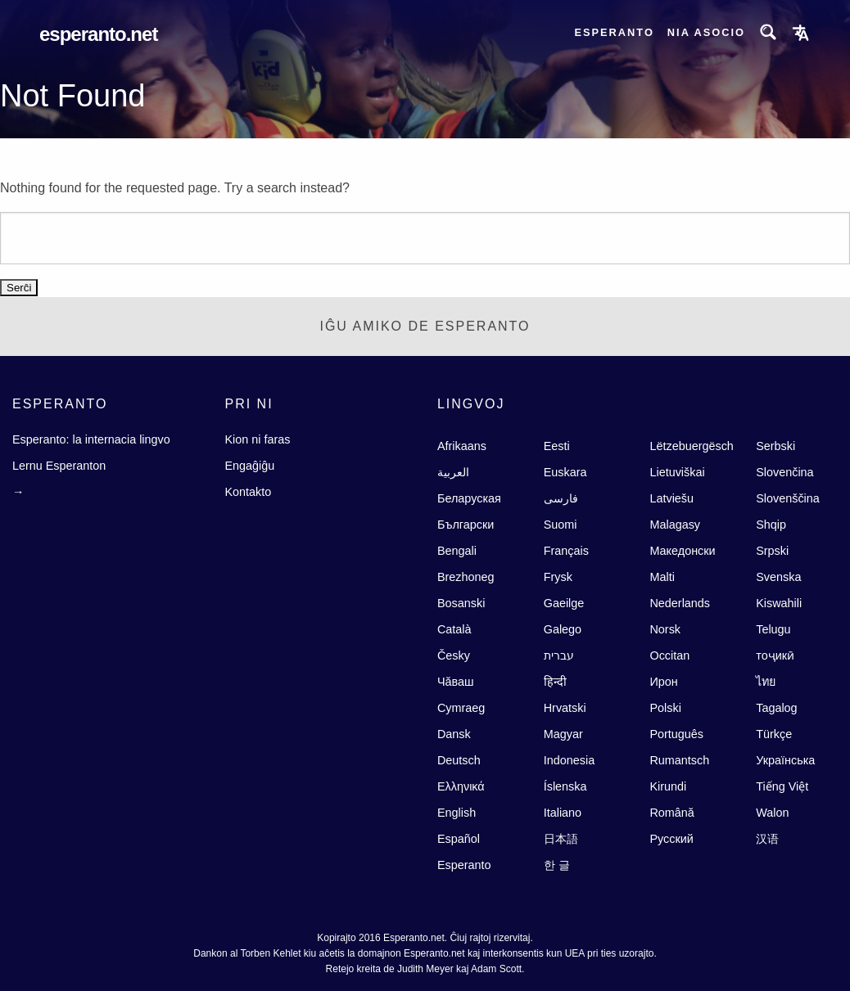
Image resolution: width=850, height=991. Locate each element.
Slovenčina (784, 472)
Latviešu (671, 498)
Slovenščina (788, 498)
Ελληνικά (461, 786)
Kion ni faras (257, 439)
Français (566, 550)
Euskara (565, 472)
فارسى (561, 498)
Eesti (557, 446)
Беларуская (469, 498)
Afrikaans (461, 446)
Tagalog (776, 707)
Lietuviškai (676, 472)
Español (458, 838)
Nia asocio (706, 32)
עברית (559, 655)
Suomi (560, 524)
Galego (562, 629)
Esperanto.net (98, 34)
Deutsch (459, 760)
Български (465, 524)
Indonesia (569, 760)
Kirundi (667, 786)
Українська (785, 760)
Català (454, 629)
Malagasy (674, 524)
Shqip (771, 524)
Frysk (558, 576)
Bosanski (461, 603)
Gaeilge (564, 603)
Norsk (664, 629)
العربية (453, 472)
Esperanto (613, 32)
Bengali (457, 550)
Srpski (772, 550)
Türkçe (774, 734)
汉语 (767, 838)
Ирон (663, 681)
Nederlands (679, 603)
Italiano (562, 812)
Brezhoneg (466, 576)
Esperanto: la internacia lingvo (91, 439)
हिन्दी (555, 681)
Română (671, 812)
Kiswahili (779, 603)
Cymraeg (461, 707)
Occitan (669, 655)
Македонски (682, 550)
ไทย (765, 681)
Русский (671, 838)
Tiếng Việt (782, 786)
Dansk (454, 734)
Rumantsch (679, 760)
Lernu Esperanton (59, 465)
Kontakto (247, 491)
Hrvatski (565, 707)
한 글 (557, 865)
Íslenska (565, 786)
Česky (453, 655)
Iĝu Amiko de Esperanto (424, 326)
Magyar (563, 734)
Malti (661, 576)
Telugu (773, 629)
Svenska (778, 576)
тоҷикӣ (775, 655)
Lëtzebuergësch (691, 446)
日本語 (561, 838)
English (456, 812)
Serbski (775, 446)
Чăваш (455, 681)
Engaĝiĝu (249, 465)
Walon (772, 812)
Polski (664, 707)
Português (676, 734)
